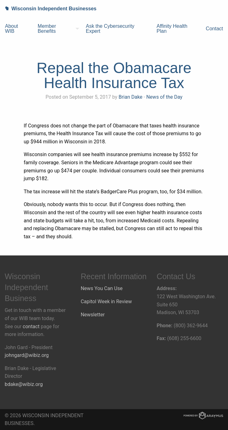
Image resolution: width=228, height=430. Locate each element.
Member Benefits (47, 28)
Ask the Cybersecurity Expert (110, 28)
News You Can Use (102, 288)
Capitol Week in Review (106, 301)
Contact (214, 28)
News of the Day (164, 97)
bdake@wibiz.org (24, 384)
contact (31, 326)
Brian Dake (130, 97)
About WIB (11, 28)
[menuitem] (16, 28)
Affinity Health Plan (172, 28)
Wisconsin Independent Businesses (48, 8)
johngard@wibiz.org (27, 355)
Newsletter (93, 315)
